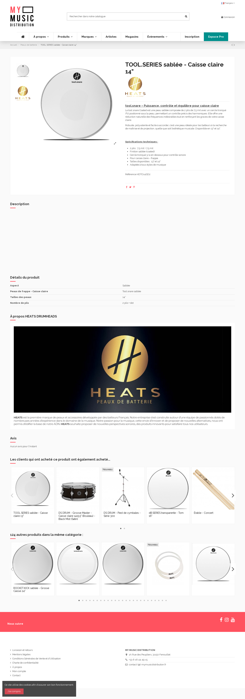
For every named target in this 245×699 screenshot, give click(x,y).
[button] (65, 36)
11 (115, 600)
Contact (16, 675)
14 (126, 600)
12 (119, 600)
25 (166, 600)
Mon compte (19, 671)
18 (140, 600)
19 (144, 600)
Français (228, 3)
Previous (12, 495)
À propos (17, 667)
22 (155, 600)
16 (133, 600)
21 (151, 600)
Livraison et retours (22, 650)
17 (137, 600)
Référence (130, 174)
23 (159, 600)
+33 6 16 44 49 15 (138, 659)
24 (162, 600)
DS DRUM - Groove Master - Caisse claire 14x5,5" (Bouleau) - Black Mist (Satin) (77, 515)
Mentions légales (21, 654)
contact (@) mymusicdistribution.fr (147, 664)
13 (122, 600)
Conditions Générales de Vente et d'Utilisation (36, 658)
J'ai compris (14, 691)
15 (130, 600)
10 (111, 600)
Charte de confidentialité (25, 662)
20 (148, 600)
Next (233, 495)
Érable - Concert (203, 512)
